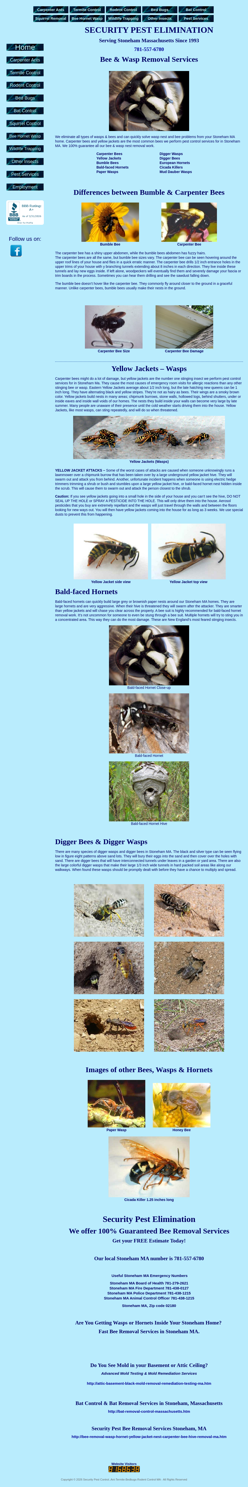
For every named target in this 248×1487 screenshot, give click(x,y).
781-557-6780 (149, 49)
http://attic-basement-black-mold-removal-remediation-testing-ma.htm (149, 1383)
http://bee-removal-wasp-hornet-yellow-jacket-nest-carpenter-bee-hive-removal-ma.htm (149, 1436)
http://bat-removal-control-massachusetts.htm (149, 1411)
